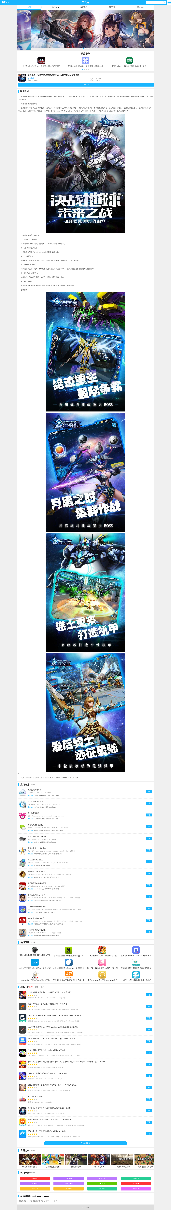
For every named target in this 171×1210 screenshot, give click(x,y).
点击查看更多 (85, 1143)
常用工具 (111, 7)
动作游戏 (55, 7)
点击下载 (86, 84)
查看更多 (32, 784)
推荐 (31, 987)
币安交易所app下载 (25, 1201)
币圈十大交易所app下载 (41, 1201)
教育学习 (83, 7)
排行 (42, 987)
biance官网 (53, 1201)
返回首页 (85, 1207)
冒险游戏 (140, 7)
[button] (82, 69)
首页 (29, 7)
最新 (36, 987)
